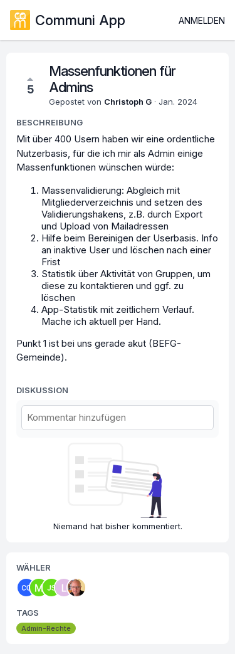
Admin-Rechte (46, 628)
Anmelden (202, 20)
